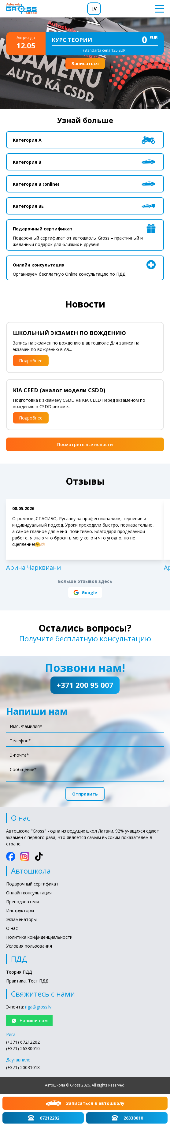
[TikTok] (38, 856)
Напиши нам (29, 1021)
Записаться (85, 63)
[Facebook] (10, 856)
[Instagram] (24, 856)
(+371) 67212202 (23, 1042)
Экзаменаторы (21, 919)
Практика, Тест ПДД (27, 981)
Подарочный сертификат (32, 884)
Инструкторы (20, 910)
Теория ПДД (19, 972)
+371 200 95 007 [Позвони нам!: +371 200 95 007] (85, 685)
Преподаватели (22, 901)
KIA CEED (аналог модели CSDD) (59, 390)
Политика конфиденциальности (39, 937)
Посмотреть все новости (85, 444)
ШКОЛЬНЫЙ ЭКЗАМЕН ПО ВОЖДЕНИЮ (69, 333)
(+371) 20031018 (23, 1067)
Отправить (85, 794)
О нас (12, 928)
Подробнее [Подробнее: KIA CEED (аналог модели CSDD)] (30, 418)
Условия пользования (29, 946)
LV (94, 9)
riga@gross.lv (38, 1007)
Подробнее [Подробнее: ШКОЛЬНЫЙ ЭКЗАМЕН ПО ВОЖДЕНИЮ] (30, 361)
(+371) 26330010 (23, 1048)
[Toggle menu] (157, 8)
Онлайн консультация (29, 893)
